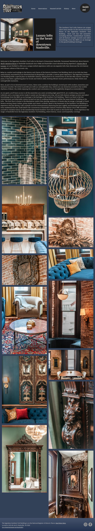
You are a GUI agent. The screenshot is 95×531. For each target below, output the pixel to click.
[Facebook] (90, 524)
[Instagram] (85, 524)
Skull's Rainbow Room (9, 63)
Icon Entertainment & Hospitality (12, 527)
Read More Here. (61, 523)
